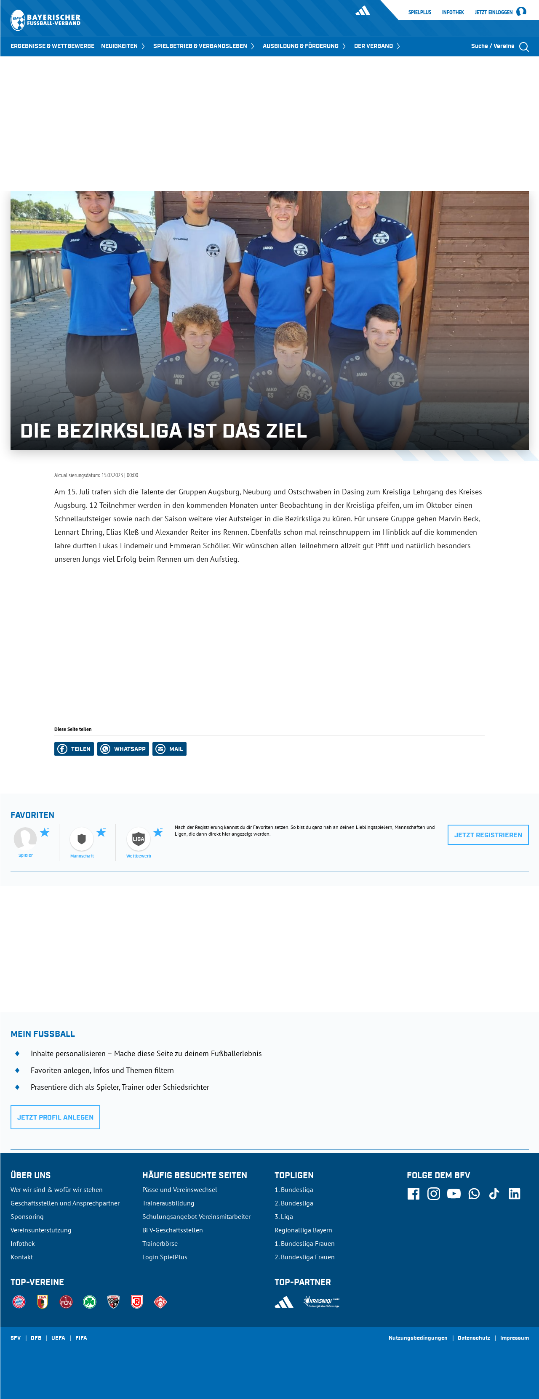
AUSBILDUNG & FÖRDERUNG (305, 46)
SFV (16, 1338)
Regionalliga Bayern (303, 1230)
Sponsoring (27, 1216)
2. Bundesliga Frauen (305, 1257)
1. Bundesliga (294, 1189)
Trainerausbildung (168, 1203)
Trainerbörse (160, 1243)
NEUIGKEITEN (124, 46)
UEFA (58, 1338)
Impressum (514, 1338)
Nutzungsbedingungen (418, 1338)
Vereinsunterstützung (41, 1230)
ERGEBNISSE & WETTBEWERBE (52, 46)
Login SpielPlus (164, 1257)
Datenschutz (474, 1338)
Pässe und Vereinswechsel (179, 1189)
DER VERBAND (378, 46)
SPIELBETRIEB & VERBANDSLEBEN (204, 46)
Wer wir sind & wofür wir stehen (57, 1189)
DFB (36, 1338)
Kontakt (22, 1257)
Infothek (453, 12)
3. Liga (284, 1216)
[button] (74, 749)
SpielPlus (419, 12)
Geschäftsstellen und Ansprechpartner (65, 1203)
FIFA (81, 1338)
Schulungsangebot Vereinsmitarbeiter (196, 1216)
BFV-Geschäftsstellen (172, 1230)
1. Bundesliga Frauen (305, 1243)
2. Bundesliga (294, 1203)
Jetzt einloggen (494, 12)
